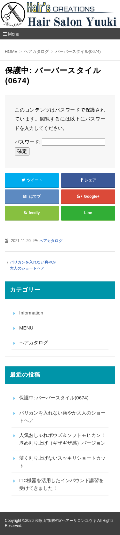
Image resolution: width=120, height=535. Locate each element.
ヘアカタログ (50, 240)
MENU (26, 327)
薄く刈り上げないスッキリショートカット (62, 461)
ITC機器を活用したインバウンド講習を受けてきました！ (61, 484)
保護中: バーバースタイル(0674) (54, 397)
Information (31, 312)
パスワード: (60, 142)
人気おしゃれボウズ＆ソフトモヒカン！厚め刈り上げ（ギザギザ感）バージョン (62, 439)
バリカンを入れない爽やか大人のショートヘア (62, 416)
